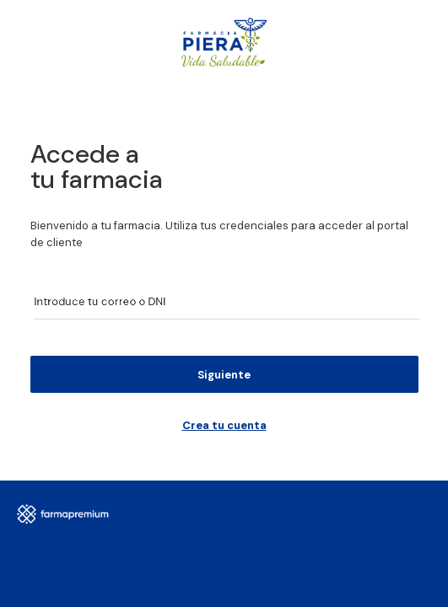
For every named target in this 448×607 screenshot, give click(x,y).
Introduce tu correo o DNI (94, 301)
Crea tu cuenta (224, 425)
